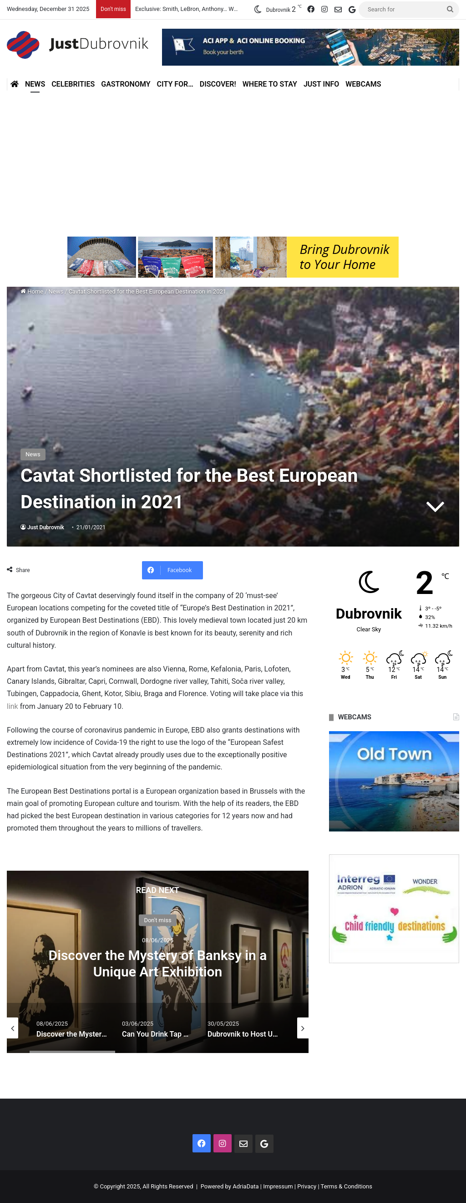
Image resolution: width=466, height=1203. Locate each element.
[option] (158, 962)
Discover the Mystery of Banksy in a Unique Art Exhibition (158, 963)
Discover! (218, 84)
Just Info (321, 84)
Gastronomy (125, 84)
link (12, 706)
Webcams (363, 84)
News (35, 84)
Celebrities (73, 84)
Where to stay (270, 84)
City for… (175, 84)
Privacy (306, 1186)
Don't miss (157, 919)
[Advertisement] (233, 163)
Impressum (278, 1186)
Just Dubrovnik (45, 527)
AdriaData (245, 1186)
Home (31, 291)
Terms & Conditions (346, 1186)
